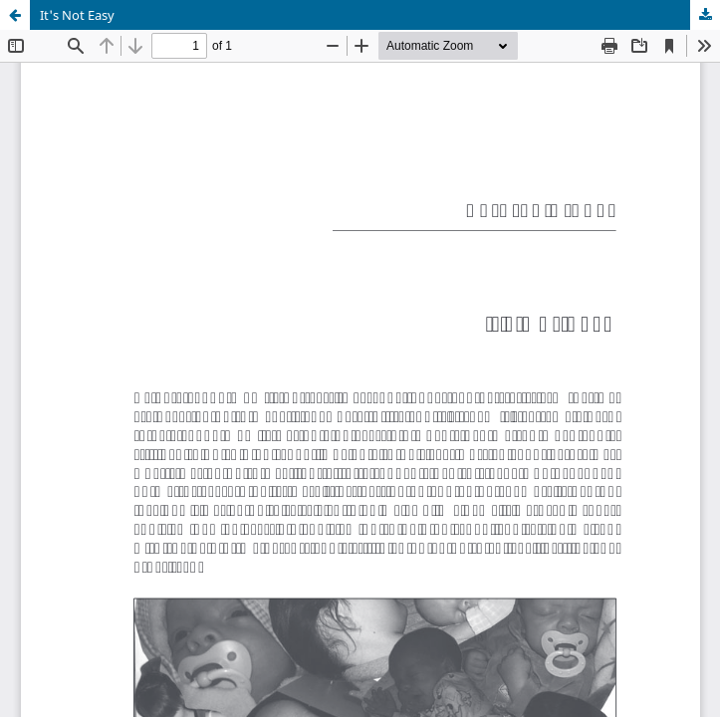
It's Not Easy (77, 15)
